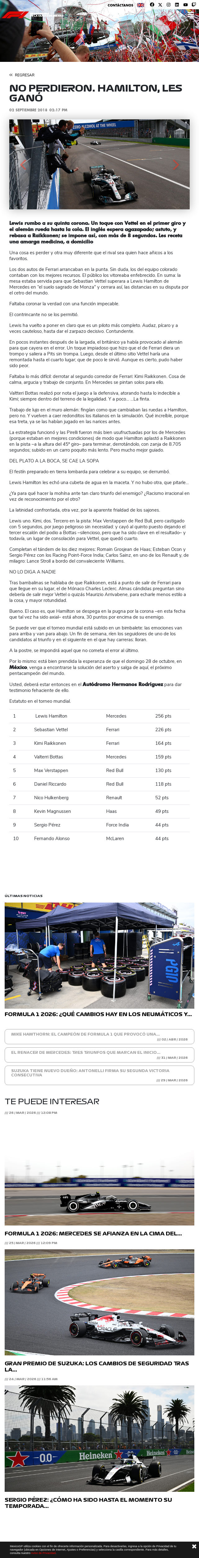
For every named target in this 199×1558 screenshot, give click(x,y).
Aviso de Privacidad (43, 1553)
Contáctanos (120, 5)
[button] (22, 164)
